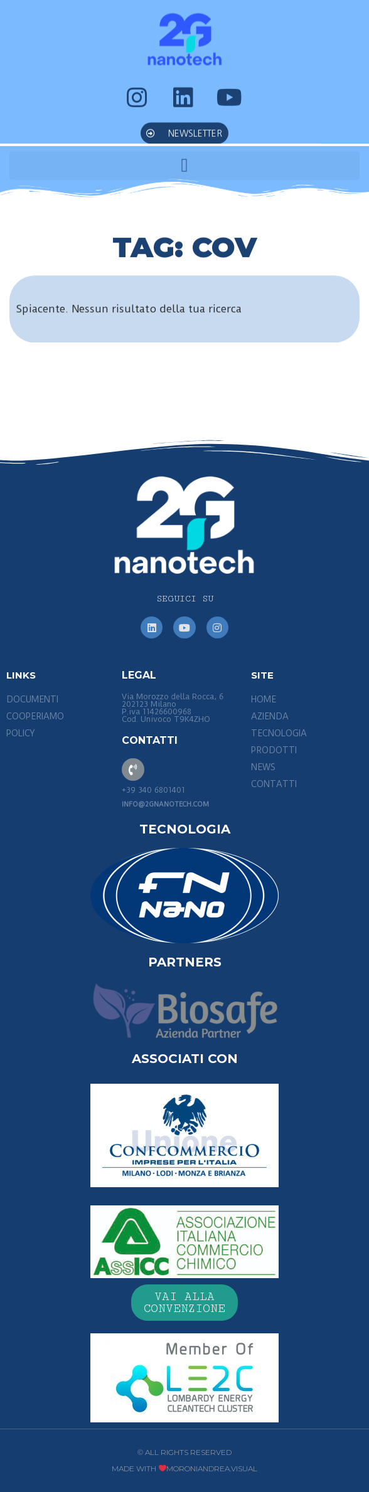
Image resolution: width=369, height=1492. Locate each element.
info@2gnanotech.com (165, 804)
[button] (184, 123)
